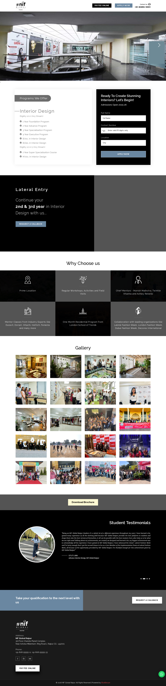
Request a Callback (30, 224)
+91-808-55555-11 (23, 652)
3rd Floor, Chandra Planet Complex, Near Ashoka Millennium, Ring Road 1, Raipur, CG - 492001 (40, 641)
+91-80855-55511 (143, 7)
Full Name (105, 113)
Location (105, 138)
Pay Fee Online (102, 5)
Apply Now (123, 5)
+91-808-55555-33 (40, 652)
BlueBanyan (105, 683)
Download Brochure (83, 502)
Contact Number (108, 125)
